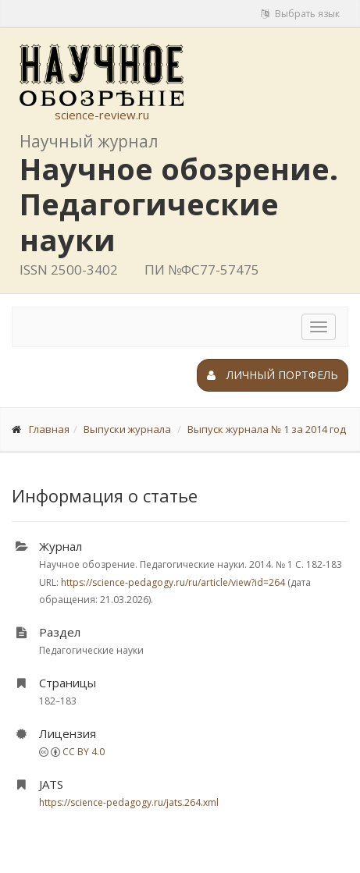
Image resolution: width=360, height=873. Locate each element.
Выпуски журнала (127, 429)
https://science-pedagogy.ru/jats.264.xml (129, 802)
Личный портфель (272, 374)
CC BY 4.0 (83, 751)
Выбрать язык (300, 13)
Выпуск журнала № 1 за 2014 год (266, 429)
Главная (49, 429)
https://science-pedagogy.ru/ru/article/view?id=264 (173, 582)
